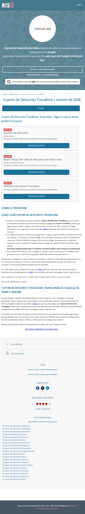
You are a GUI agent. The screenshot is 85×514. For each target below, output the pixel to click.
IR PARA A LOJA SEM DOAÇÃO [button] (42, 69)
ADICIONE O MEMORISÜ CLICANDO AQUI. (41, 329)
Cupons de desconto (50, 74)
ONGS (45, 229)
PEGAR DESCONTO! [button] (36, 145)
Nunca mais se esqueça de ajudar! (43, 374)
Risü (40, 269)
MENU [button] (79, 5)
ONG (31, 272)
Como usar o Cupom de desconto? (43, 369)
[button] (37, 388)
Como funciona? (33, 74)
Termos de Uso (52, 508)
